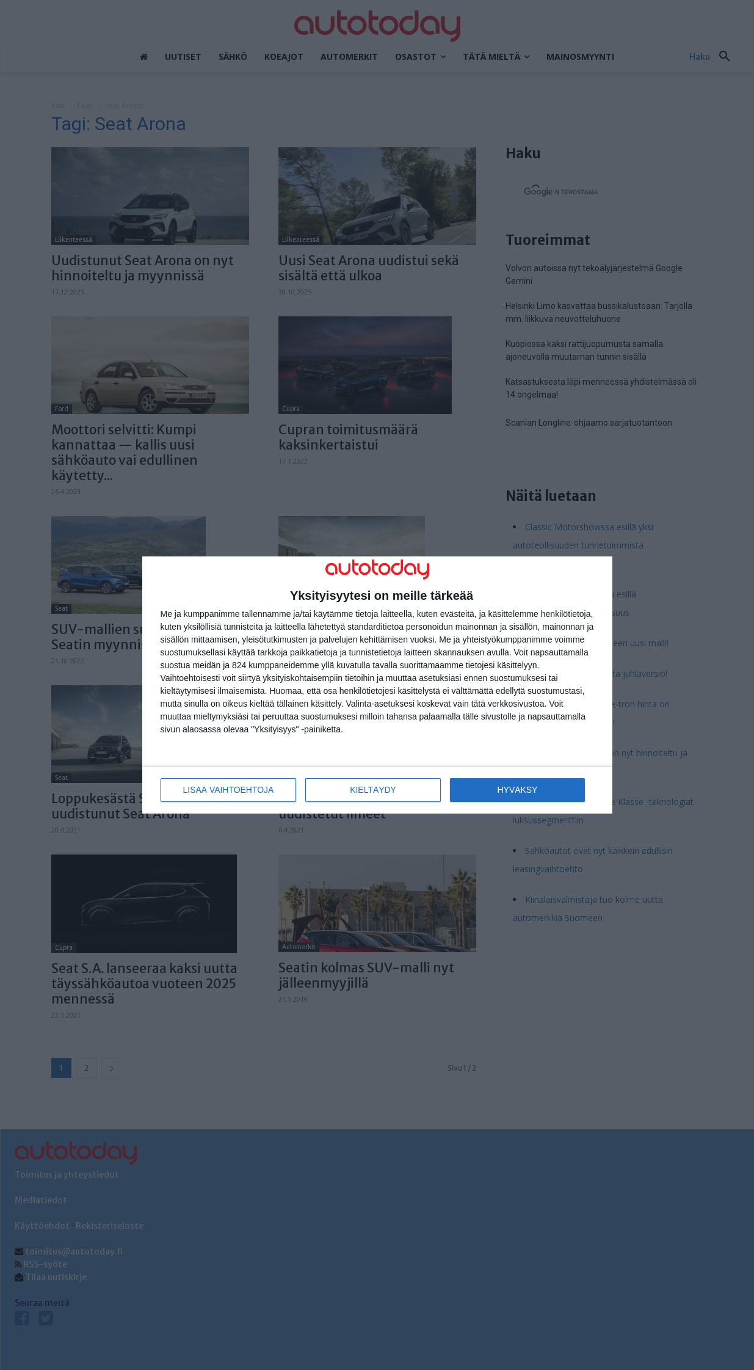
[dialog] (377, 685)
